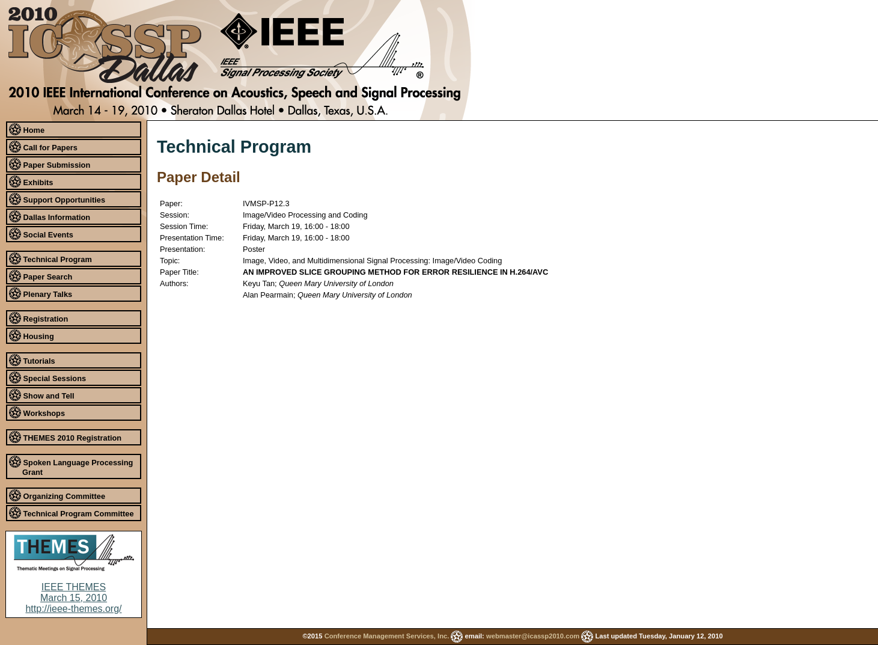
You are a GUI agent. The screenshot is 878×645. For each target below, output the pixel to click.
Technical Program (50, 258)
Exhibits (31, 182)
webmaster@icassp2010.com (532, 636)
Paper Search (40, 276)
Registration (38, 318)
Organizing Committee (57, 495)
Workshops (37, 412)
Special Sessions (47, 377)
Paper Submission (49, 164)
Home (26, 129)
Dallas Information (49, 216)
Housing (31, 335)
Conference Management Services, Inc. (387, 636)
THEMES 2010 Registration (65, 437)
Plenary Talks (40, 293)
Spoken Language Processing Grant (71, 466)
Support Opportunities (57, 199)
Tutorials (32, 360)
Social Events (41, 234)
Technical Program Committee (71, 513)
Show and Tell (42, 395)
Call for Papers (43, 147)
